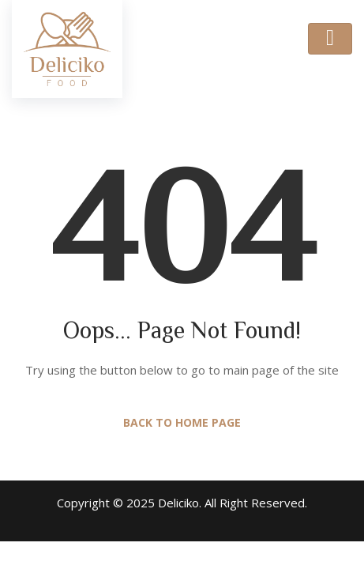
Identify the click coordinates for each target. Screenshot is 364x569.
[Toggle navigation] (330, 39)
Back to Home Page (182, 422)
